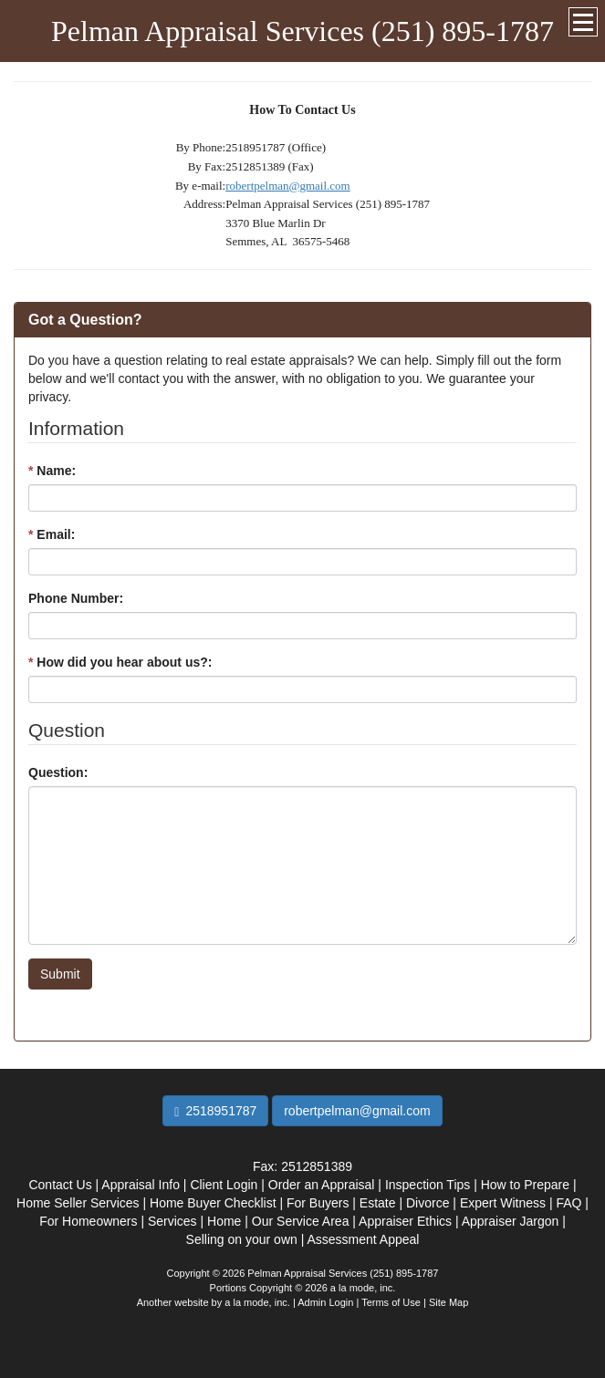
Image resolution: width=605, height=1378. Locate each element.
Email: (51, 534)
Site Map (448, 1302)
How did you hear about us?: (120, 662)
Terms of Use (391, 1302)
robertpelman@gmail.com (287, 185)
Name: (52, 470)
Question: (58, 772)
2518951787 (215, 1111)
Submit (60, 974)
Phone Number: (75, 598)
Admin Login (325, 1302)
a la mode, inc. (257, 1302)
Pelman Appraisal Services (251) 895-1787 (302, 31)
